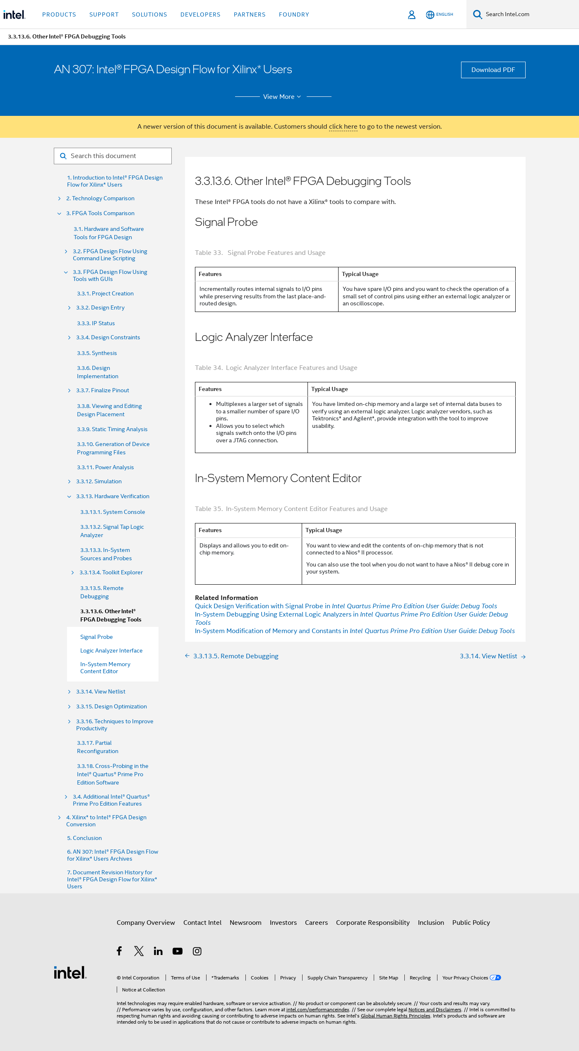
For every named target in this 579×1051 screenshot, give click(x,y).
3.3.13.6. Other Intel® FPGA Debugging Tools (111, 615)
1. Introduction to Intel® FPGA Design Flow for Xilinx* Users (115, 181)
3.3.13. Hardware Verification (112, 496)
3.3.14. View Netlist (100, 691)
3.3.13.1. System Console (112, 512)
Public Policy (471, 923)
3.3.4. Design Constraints (108, 337)
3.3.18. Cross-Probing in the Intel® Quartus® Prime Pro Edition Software (113, 774)
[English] (439, 14)
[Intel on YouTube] (178, 952)
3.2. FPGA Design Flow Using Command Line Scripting (110, 255)
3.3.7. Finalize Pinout (102, 390)
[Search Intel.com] (531, 14)
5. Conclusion (84, 838)
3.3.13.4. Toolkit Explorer (111, 572)
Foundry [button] (294, 14)
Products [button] (59, 14)
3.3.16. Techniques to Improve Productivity (115, 725)
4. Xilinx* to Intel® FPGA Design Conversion (106, 821)
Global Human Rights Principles (395, 1016)
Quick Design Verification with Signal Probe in (346, 606)
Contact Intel (202, 923)
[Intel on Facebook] (119, 952)
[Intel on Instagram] (197, 952)
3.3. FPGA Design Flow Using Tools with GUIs (110, 276)
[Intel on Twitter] (139, 952)
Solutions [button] (149, 14)
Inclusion (431, 923)
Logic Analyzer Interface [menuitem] (111, 650)
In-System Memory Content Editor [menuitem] (105, 667)
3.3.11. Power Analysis (105, 467)
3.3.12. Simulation (99, 481)
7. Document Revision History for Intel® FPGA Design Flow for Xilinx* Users (112, 879)
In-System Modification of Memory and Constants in (355, 631)
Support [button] (104, 14)
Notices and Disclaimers (434, 1009)
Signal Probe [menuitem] (96, 637)
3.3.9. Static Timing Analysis (112, 429)
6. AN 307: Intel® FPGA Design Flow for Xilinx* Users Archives (112, 855)
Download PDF (493, 70)
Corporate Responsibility (373, 923)
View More (283, 97)
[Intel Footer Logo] (70, 972)
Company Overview (146, 923)
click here (343, 126)
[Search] (478, 14)
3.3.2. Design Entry (100, 307)
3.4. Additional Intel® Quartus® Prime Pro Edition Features (111, 800)
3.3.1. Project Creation (105, 293)
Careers (316, 923)
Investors (283, 923)
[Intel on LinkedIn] (158, 952)
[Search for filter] (113, 156)
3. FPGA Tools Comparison (100, 213)
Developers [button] (200, 14)
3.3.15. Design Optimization (111, 706)
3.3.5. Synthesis (97, 353)
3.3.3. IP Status (96, 323)
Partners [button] (250, 14)
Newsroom (246, 923)
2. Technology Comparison (100, 198)
